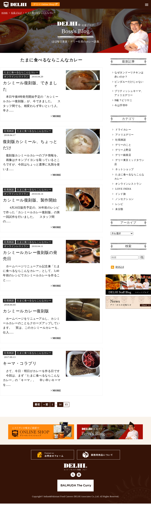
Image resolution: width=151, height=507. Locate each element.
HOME (4, 13)
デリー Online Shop (45, 4)
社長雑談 (120, 139)
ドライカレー (123, 129)
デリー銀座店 (123, 154)
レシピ (119, 204)
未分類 (119, 209)
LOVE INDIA (123, 188)
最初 (37, 404)
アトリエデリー (124, 134)
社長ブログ (16, 13)
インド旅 (120, 193)
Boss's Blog (75, 27)
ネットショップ (124, 169)
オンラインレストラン (128, 183)
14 (60, 404)
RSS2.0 (117, 266)
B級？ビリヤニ (123, 100)
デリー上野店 (123, 149)
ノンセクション (124, 199)
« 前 (45, 404)
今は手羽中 (121, 105)
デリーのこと (123, 144)
